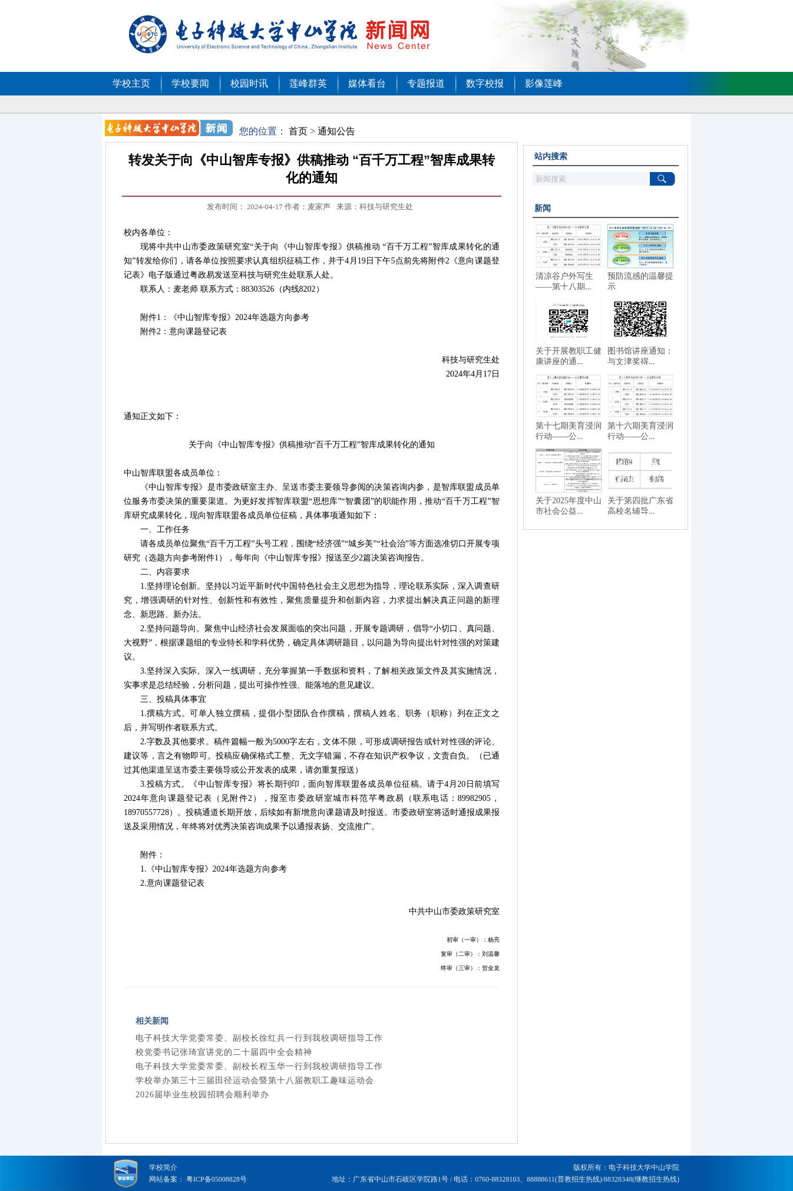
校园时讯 (249, 83)
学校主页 (131, 83)
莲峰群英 (308, 83)
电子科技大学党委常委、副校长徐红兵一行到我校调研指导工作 (259, 1038)
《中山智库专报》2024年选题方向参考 (239, 317)
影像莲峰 (544, 83)
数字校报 (485, 83)
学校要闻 (190, 83)
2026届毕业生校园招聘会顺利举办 (202, 1094)
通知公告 (336, 131)
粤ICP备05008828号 (216, 1179)
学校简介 (163, 1167)
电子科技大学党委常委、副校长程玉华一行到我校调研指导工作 (259, 1066)
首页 (298, 131)
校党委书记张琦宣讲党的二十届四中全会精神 (224, 1052)
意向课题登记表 (198, 331)
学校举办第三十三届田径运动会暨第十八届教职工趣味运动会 (255, 1080)
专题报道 (426, 83)
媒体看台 (367, 83)
